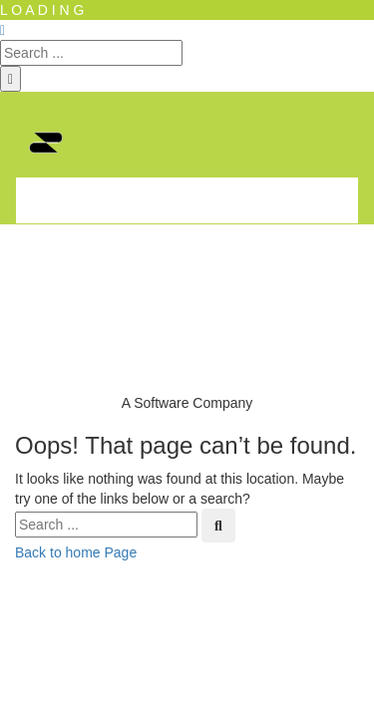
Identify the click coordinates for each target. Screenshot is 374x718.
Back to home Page (76, 552)
